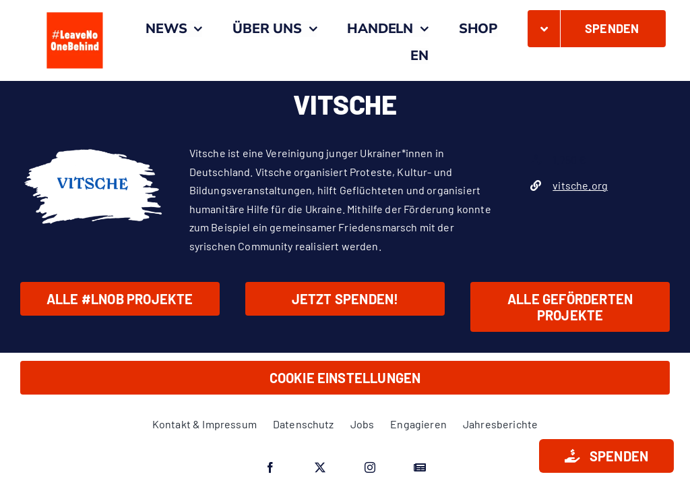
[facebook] (270, 467)
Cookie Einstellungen (345, 378)
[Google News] (419, 467)
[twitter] (320, 467)
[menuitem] (419, 56)
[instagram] (369, 467)
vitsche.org (580, 185)
